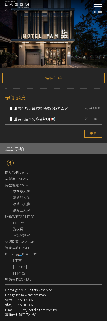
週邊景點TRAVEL (17, 247)
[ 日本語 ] (20, 272)
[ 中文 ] (18, 260)
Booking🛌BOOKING (21, 254)
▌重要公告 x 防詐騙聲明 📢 (32, 118)
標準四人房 (21, 203)
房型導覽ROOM (16, 185)
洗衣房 (18, 228)
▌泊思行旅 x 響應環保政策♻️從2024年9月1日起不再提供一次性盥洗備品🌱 (41, 109)
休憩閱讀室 (21, 235)
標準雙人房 (21, 191)
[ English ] (20, 266)
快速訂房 (53, 78)
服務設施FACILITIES (19, 216)
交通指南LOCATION (20, 241)
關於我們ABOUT (17, 172)
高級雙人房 (21, 197)
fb (10, 162)
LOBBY (18, 222)
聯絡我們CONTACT (19, 279)
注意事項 (14, 148)
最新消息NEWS (16, 178)
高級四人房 (21, 210)
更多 (93, 133)
